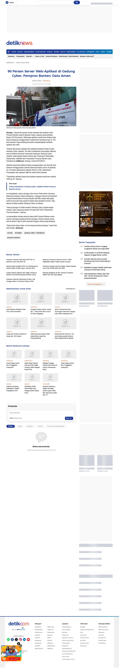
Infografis (90, 52)
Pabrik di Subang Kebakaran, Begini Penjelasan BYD (12, 388)
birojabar (18, 233)
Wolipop (50, 635)
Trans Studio (66, 643)
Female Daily (102, 640)
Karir (81, 632)
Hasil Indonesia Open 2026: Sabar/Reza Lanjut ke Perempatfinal (40, 336)
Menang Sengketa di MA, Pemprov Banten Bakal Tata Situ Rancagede (58, 273)
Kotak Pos (83, 635)
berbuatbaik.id (66, 627)
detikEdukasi (39, 629)
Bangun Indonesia (86, 56)
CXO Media (101, 643)
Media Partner (84, 637)
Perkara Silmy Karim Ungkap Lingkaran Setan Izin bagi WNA (96, 247)
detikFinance (39, 632)
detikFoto (50, 643)
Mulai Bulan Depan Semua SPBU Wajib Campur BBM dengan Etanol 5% (32, 366)
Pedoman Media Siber (87, 629)
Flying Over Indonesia (68, 651)
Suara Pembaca (52, 56)
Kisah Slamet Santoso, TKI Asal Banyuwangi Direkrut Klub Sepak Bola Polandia (64, 336)
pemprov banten (13, 237)
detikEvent (65, 635)
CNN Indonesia (102, 627)
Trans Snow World (67, 640)
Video (103, 52)
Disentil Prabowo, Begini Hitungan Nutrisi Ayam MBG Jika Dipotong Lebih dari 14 (50, 390)
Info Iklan (83, 640)
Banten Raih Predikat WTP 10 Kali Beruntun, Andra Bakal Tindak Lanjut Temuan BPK (22, 267)
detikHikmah (51, 646)
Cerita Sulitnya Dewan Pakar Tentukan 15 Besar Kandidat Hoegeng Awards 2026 (103, 221)
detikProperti (39, 648)
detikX (56, 52)
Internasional (40, 52)
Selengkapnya (71, 288)
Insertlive (101, 635)
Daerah (30, 56)
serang (9, 233)
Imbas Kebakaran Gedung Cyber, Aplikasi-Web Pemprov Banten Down (32, 188)
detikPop (50, 648)
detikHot (37, 637)
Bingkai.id (65, 646)
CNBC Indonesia (103, 629)
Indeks (109, 52)
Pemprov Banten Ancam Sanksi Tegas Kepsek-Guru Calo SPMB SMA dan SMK (59, 267)
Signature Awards (67, 637)
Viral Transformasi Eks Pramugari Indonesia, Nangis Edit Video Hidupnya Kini (65, 311)
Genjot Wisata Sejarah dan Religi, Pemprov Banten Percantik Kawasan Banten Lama (21, 273)
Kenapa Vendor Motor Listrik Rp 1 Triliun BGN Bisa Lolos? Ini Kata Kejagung (41, 311)
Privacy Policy (84, 643)
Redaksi (82, 627)
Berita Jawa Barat (22, 62)
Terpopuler (20, 56)
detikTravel (50, 627)
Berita (20, 52)
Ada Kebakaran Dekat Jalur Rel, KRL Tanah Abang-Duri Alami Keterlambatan (96, 276)
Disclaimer (83, 646)
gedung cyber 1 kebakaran (34, 233)
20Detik (49, 640)
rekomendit (65, 656)
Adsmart (11, 56)
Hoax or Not (39, 56)
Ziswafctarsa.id (67, 648)
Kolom (62, 52)
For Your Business (67, 654)
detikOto (37, 646)
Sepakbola (38, 643)
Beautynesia (102, 637)
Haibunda (101, 632)
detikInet (37, 635)
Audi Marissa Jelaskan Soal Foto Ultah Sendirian (15, 310)
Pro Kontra (81, 52)
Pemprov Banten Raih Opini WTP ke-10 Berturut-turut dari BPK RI (20, 260)
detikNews (10, 62)
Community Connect (68, 659)
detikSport (38, 640)
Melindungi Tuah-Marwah (68, 56)
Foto (97, 52)
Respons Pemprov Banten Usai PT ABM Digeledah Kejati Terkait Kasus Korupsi (57, 260)
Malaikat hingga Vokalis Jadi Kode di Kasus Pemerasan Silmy (50, 366)
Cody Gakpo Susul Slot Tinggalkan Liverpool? (12, 365)
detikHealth (50, 632)
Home (14, 52)
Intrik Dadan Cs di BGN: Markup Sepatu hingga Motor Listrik (96, 254)
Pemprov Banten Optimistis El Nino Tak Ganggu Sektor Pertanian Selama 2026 (20, 280)
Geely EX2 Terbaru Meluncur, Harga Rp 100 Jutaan (16, 335)
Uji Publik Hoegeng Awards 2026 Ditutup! (102, 208)
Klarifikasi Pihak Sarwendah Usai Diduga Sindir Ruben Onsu (32, 389)
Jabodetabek (29, 52)
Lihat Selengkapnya (95, 232)
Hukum (49, 52)
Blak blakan (71, 52)
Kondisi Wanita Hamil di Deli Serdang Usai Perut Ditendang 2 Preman (97, 261)
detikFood (50, 629)
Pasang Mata (66, 629)
